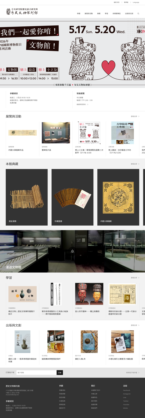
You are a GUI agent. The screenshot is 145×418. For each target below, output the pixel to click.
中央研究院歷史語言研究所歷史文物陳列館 (22, 11)
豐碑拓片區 (46, 150)
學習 (106, 13)
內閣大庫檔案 (106, 221)
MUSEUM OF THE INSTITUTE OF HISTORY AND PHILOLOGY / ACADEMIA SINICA (26, 2)
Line (124, 397)
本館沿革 (94, 394)
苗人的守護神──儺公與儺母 (87, 311)
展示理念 (94, 401)
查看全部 (135, 116)
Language (136, 2)
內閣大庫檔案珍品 (15, 150)
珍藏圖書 (58, 221)
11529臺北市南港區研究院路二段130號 (19, 390)
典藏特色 (94, 397)
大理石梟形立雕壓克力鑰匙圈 (120, 359)
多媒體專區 (116, 13)
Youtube (126, 404)
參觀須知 (62, 390)
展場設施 (62, 404)
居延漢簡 (12, 221)
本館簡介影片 (95, 390)
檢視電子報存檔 (132, 372)
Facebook (126, 390)
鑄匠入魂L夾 (80, 359)
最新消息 (116, 2)
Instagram (126, 394)
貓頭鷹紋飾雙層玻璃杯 (51, 359)
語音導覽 (62, 397)
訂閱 (59, 373)
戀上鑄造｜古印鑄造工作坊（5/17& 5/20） (119, 151)
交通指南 (62, 401)
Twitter (126, 401)
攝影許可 (62, 408)
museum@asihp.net (12, 395)
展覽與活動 (89, 13)
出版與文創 (129, 13)
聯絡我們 (94, 408)
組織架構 (94, 404)
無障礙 (126, 2)
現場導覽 (62, 394)
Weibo (125, 408)
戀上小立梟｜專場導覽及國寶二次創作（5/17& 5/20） (89, 151)
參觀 (78, 13)
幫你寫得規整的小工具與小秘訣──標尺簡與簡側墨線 (55, 312)
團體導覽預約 (82, 104)
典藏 (98, 13)
